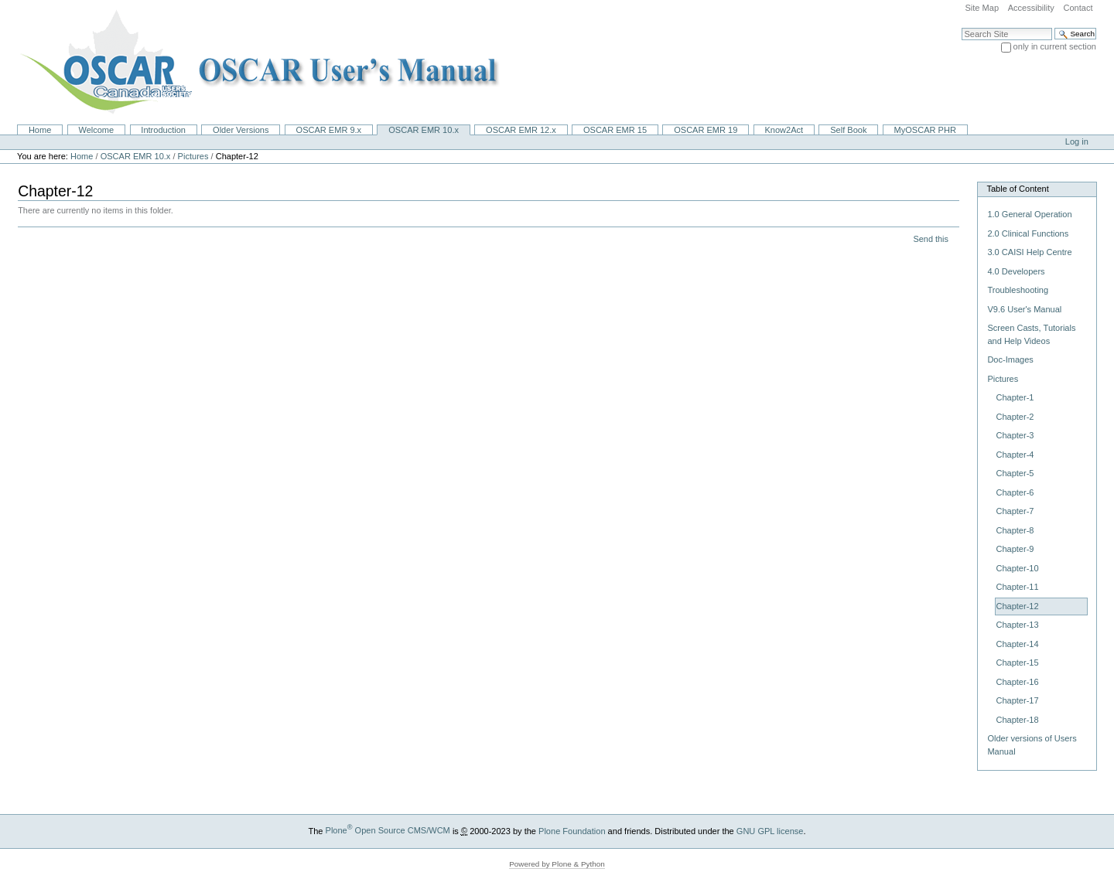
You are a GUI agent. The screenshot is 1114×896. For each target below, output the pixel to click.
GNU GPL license (770, 830)
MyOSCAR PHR (925, 130)
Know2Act (783, 130)
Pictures (193, 156)
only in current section (1054, 46)
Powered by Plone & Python (557, 864)
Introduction (163, 130)
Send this (930, 239)
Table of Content (1017, 188)
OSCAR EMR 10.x (423, 130)
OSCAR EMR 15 (615, 130)
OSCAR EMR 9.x (329, 130)
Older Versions (240, 130)
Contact (1077, 7)
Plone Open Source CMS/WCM (388, 830)
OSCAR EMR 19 (705, 130)
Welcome (96, 130)
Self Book (848, 130)
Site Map (982, 7)
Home (40, 130)
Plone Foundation (571, 830)
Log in (1076, 141)
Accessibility (1031, 7)
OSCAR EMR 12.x (521, 130)
